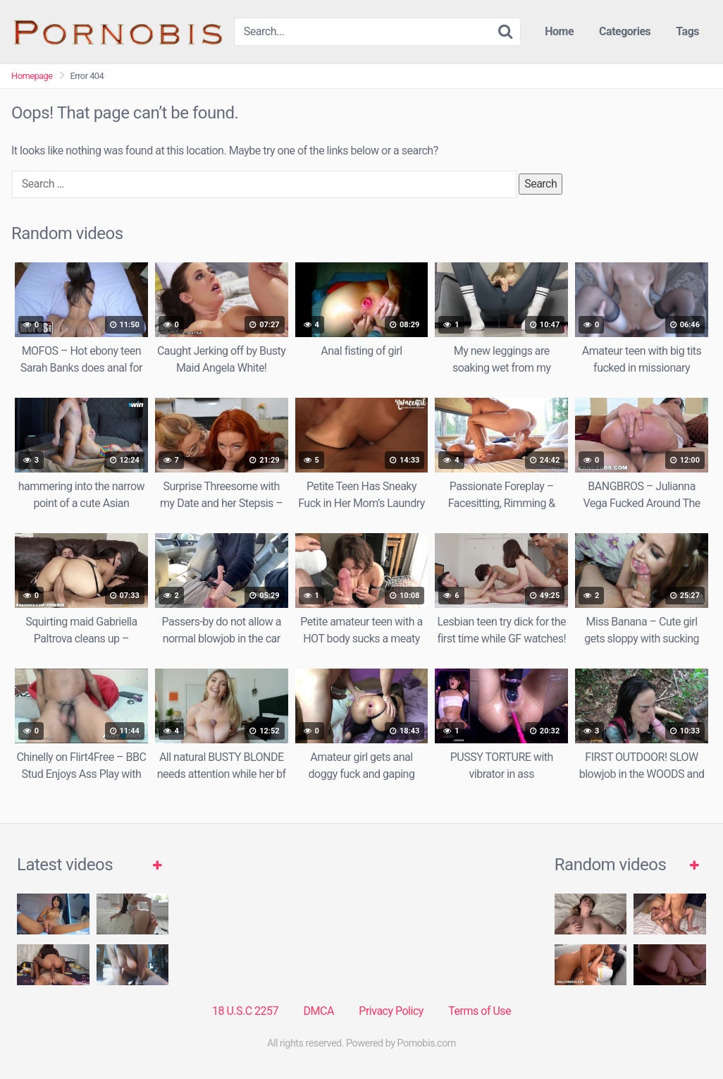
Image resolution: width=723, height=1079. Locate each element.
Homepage (32, 76)
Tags (687, 31)
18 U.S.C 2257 (245, 1011)
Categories (624, 31)
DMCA (319, 1011)
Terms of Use (479, 1011)
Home (559, 31)
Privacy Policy (391, 1011)
